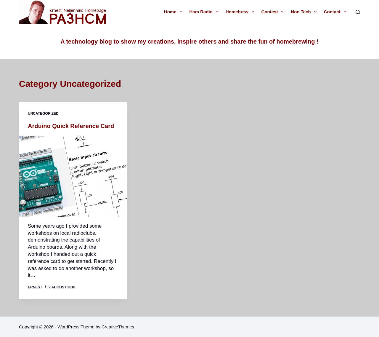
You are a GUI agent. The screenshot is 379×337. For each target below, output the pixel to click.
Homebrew (241, 11)
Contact (336, 11)
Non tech (305, 11)
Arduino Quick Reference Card (71, 126)
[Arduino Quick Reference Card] (73, 176)
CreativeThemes (118, 326)
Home (174, 11)
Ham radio (205, 11)
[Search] (358, 12)
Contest (273, 11)
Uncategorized (43, 113)
